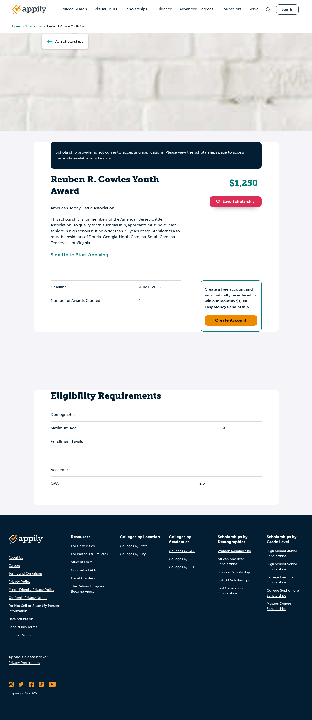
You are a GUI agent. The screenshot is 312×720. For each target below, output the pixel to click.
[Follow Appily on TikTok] (41, 684)
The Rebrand (81, 586)
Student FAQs (81, 562)
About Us (16, 557)
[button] (219, 201)
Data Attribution (21, 619)
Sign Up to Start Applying (79, 255)
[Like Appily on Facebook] (31, 684)
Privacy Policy (19, 582)
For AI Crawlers (83, 578)
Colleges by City (133, 554)
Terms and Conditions (25, 574)
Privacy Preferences (24, 663)
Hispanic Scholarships (234, 572)
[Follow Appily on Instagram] (11, 684)
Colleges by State (133, 546)
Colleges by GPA (182, 551)
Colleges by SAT (181, 567)
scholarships (205, 152)
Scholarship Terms (23, 627)
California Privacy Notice (28, 598)
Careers (14, 565)
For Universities (83, 546)
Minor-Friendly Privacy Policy (31, 590)
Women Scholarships (234, 551)
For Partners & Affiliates (89, 554)
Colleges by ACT (182, 559)
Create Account (231, 320)
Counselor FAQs (84, 570)
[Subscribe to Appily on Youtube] (52, 684)
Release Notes (20, 635)
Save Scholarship (235, 201)
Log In (287, 9)
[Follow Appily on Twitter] (21, 684)
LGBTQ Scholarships (234, 580)
